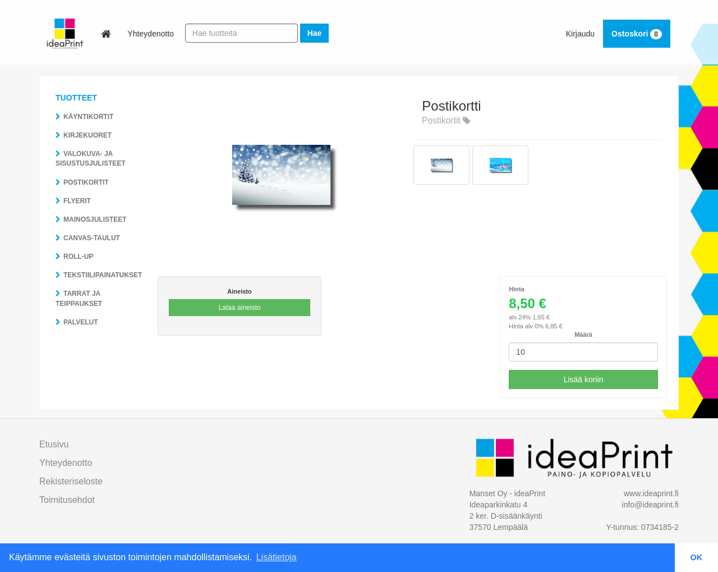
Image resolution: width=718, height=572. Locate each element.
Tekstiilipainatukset (102, 275)
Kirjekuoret (87, 135)
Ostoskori (636, 33)
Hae (314, 33)
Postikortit (86, 182)
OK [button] (697, 557)
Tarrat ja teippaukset (79, 298)
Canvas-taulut (91, 238)
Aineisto (239, 291)
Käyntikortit (88, 117)
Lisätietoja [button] (276, 557)
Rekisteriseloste (71, 481)
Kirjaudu (580, 33)
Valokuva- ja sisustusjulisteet (91, 158)
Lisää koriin (584, 379)
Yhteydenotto (150, 33)
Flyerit (77, 201)
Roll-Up (78, 256)
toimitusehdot (67, 500)
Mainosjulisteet (95, 219)
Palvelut (80, 322)
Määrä (583, 334)
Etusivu (53, 444)
